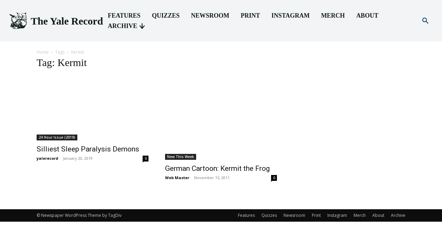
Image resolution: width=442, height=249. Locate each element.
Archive (398, 215)
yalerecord (47, 158)
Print (316, 215)
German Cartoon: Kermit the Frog (217, 168)
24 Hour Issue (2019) (57, 137)
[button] (425, 21)
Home (43, 52)
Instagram (337, 215)
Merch (360, 215)
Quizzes (269, 215)
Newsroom (294, 215)
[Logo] (55, 21)
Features (246, 215)
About (378, 215)
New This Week (180, 156)
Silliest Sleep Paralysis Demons (88, 149)
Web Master (177, 177)
